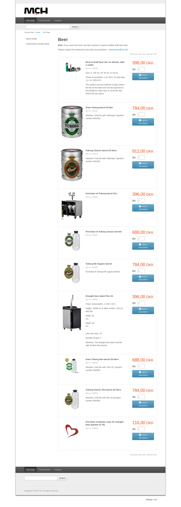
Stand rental (31, 39)
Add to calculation (143, 76)
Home (38, 32)
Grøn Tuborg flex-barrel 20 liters (102, 359)
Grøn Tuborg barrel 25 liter (99, 107)
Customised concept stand (37, 44)
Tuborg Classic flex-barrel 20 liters (103, 389)
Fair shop (30, 20)
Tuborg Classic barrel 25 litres (101, 150)
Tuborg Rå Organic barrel (99, 264)
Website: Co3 (151, 500)
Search (75, 27)
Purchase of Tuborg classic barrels (104, 231)
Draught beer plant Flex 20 (99, 296)
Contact (57, 20)
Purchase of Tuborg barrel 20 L (102, 193)
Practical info (44, 20)
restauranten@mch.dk (118, 49)
